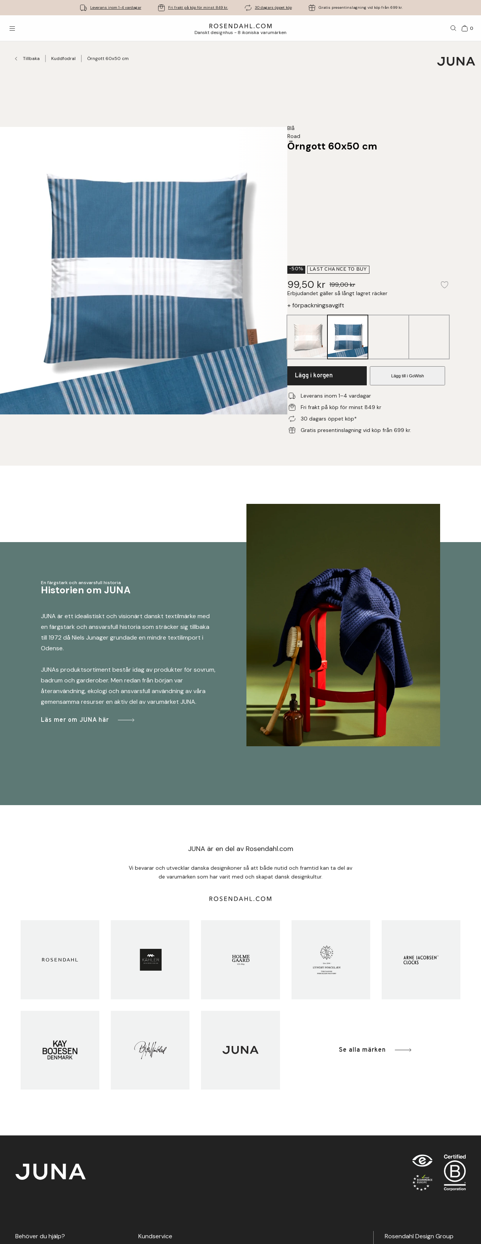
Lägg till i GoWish (407, 376)
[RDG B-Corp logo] (455, 1174)
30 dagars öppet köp (273, 7)
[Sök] (453, 28)
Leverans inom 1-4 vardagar (115, 7)
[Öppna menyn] (12, 28)
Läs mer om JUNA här (88, 720)
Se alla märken (376, 1050)
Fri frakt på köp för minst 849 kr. (198, 7)
